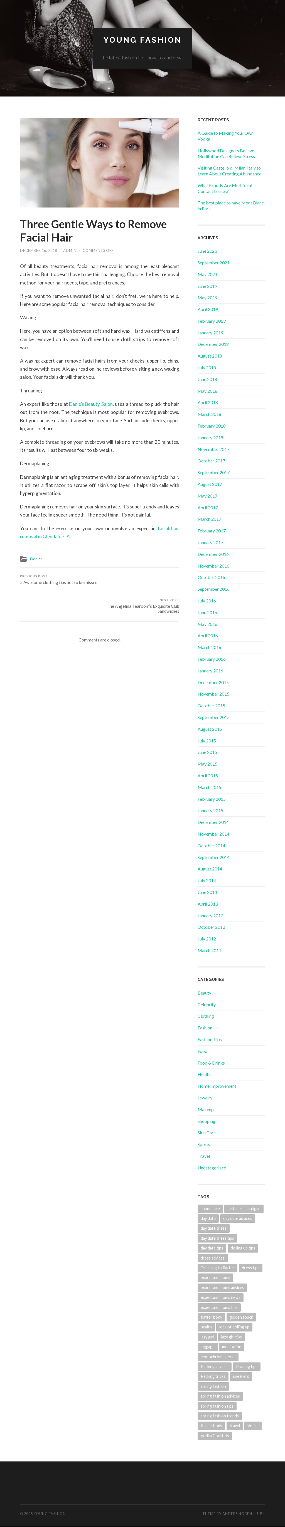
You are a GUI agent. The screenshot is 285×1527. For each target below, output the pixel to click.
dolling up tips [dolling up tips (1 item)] (243, 1248)
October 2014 (211, 845)
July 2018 (207, 367)
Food (202, 1051)
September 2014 (214, 857)
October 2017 (211, 461)
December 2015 (213, 682)
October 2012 (211, 927)
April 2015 (208, 775)
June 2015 (207, 752)
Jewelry (205, 1097)
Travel (204, 1156)
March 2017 (209, 519)
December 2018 (213, 344)
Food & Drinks (211, 1062)
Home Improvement (217, 1086)
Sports (204, 1144)
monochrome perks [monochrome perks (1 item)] (218, 1356)
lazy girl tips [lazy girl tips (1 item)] (231, 1337)
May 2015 (207, 763)
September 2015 (214, 717)
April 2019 (208, 309)
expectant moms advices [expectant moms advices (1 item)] (222, 1287)
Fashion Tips (210, 1039)
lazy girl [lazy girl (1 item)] (207, 1337)
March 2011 (209, 950)
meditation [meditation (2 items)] (231, 1346)
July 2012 (207, 938)
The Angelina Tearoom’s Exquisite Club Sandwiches (140, 582)
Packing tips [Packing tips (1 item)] (246, 1366)
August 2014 (210, 868)
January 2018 (210, 437)
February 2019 (212, 321)
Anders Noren (237, 1513)
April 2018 (208, 402)
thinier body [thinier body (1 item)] (211, 1426)
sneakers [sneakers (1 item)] (241, 1376)
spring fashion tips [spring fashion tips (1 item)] (217, 1406)
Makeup (206, 1109)
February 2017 (212, 530)
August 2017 (210, 484)
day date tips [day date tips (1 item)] (212, 1248)
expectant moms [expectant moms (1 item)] (215, 1277)
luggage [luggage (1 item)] (208, 1346)
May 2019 (207, 297)
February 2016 (212, 659)
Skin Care (207, 1132)
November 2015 (213, 693)
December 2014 (213, 822)
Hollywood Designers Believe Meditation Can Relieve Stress (226, 153)
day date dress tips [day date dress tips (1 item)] (217, 1238)
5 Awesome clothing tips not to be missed (58, 579)
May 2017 (207, 495)
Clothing (206, 1016)
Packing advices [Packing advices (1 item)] (215, 1366)
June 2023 (207, 251)
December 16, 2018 (38, 250)
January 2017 (210, 542)
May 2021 (207, 274)
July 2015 (207, 740)
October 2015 (211, 705)
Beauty (204, 992)
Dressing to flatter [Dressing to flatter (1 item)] (217, 1267)
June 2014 (207, 892)
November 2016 (213, 565)
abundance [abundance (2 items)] (210, 1208)
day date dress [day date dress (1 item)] (214, 1228)
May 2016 (207, 624)
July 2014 (207, 880)
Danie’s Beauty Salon (91, 404)
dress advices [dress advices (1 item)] (213, 1258)
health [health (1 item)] (206, 1327)
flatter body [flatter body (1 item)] (211, 1317)
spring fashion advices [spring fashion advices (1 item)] (220, 1396)
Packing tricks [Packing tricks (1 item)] (213, 1376)
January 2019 (210, 332)
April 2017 (208, 507)
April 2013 (208, 903)
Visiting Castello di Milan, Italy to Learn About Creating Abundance (229, 170)
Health (204, 1074)
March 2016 (209, 647)
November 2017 (213, 449)
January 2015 (210, 810)
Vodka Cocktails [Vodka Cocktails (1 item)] (215, 1435)
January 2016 (210, 670)
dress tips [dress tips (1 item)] (250, 1267)
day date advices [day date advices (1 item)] (237, 1218)
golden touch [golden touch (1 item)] (241, 1317)
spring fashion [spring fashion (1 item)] (213, 1386)
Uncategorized (212, 1167)
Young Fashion (143, 40)
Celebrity (207, 1004)
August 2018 (210, 355)
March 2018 (209, 414)
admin (70, 250)
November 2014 (213, 833)
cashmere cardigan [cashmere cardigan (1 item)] (244, 1208)
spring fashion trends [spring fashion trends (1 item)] (220, 1415)
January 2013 (210, 915)
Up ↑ (261, 1513)
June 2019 (207, 286)
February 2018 (212, 425)
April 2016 (208, 635)
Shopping (206, 1121)
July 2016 (207, 600)
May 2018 (207, 391)
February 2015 (212, 799)
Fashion (36, 558)
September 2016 (214, 589)
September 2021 (214, 262)
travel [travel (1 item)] (235, 1426)
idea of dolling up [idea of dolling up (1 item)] (234, 1327)
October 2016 (211, 577)
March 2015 (209, 787)
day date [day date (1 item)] (208, 1218)
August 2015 (210, 729)
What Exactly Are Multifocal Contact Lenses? (225, 188)
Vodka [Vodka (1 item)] (253, 1426)
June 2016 (207, 612)
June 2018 (207, 379)
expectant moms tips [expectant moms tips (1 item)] (219, 1307)
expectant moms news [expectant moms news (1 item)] (220, 1297)
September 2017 (214, 472)
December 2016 (213, 554)
